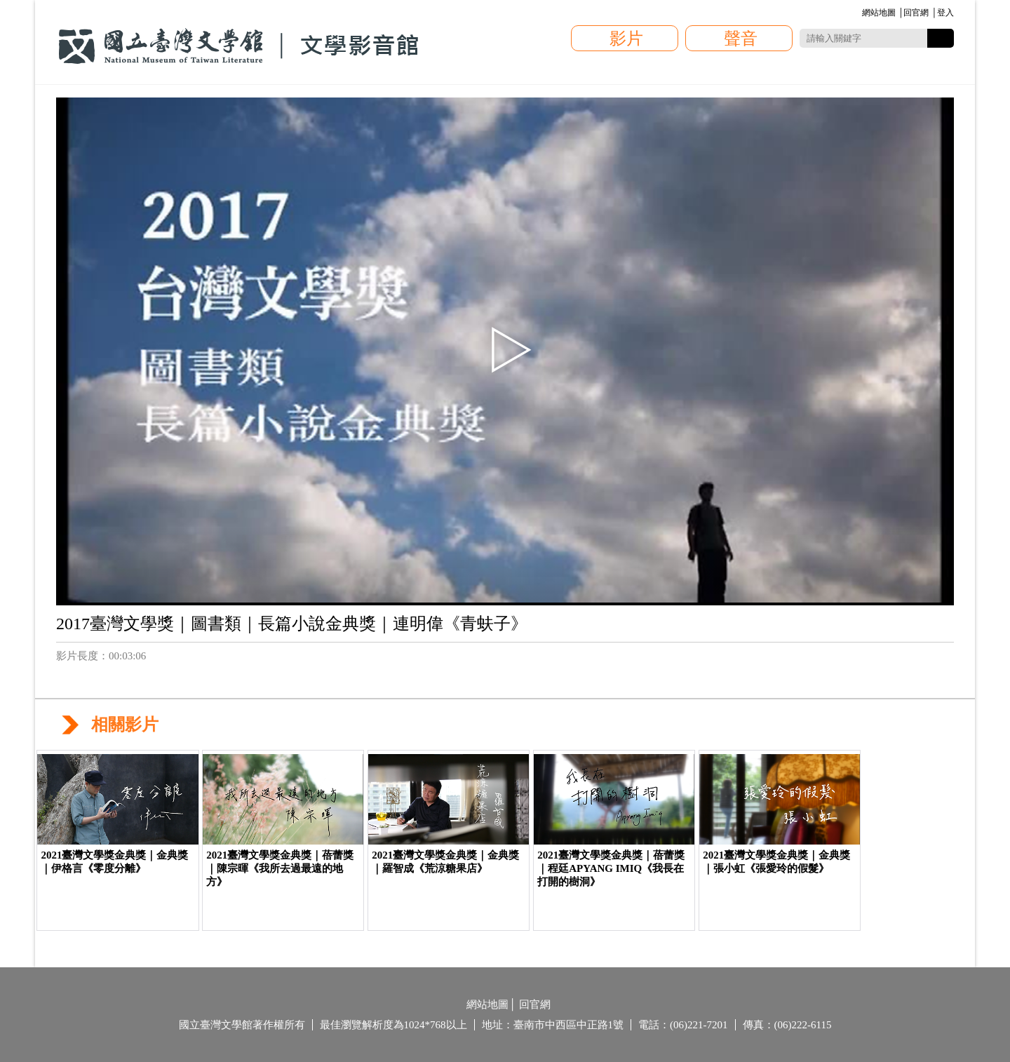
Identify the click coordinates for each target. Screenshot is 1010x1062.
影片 (626, 38)
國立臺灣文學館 (238, 46)
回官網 (916, 13)
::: (859, 14)
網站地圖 (879, 13)
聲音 (741, 38)
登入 (945, 13)
